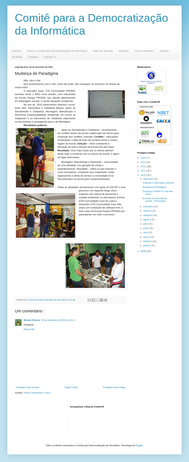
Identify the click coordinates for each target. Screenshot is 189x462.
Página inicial (71, 387)
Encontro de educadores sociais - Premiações (155, 199)
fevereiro (147, 241)
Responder (29, 329)
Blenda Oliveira (32, 320)
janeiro (146, 245)
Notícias (16, 50)
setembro (148, 215)
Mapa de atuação (103, 50)
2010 (143, 175)
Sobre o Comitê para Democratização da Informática (57, 50)
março (146, 237)
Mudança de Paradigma (154, 187)
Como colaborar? (144, 50)
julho (146, 224)
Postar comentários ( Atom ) (37, 392)
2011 (143, 170)
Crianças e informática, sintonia (158, 183)
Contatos (33, 56)
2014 (143, 157)
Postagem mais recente (27, 387)
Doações (124, 50)
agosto (146, 219)
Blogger (139, 445)
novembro (148, 206)
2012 (143, 166)
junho (146, 228)
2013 (143, 162)
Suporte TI (50, 56)
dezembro (148, 179)
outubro (147, 211)
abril (145, 232)
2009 (143, 251)
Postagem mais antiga (114, 387)
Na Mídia (17, 56)
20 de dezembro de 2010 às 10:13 (58, 320)
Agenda (164, 50)
